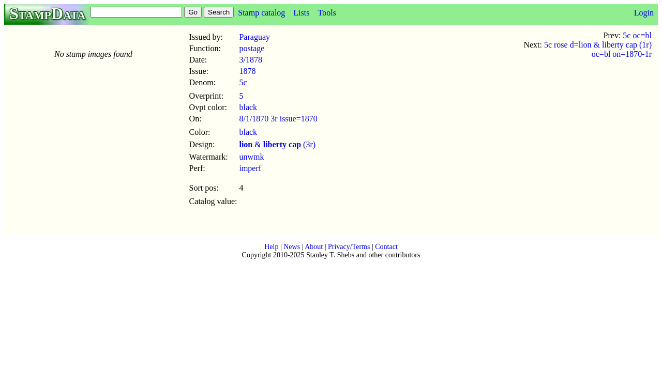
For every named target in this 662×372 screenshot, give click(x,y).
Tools (327, 12)
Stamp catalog (261, 12)
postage (251, 48)
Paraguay (254, 37)
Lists (301, 12)
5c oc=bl (637, 35)
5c (243, 82)
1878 (254, 59)
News (291, 247)
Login (644, 12)
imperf (250, 168)
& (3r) (277, 144)
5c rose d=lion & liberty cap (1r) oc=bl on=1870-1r (598, 49)
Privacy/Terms (349, 247)
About (314, 247)
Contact (386, 247)
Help (271, 247)
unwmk (251, 156)
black (248, 107)
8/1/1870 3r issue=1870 (278, 118)
